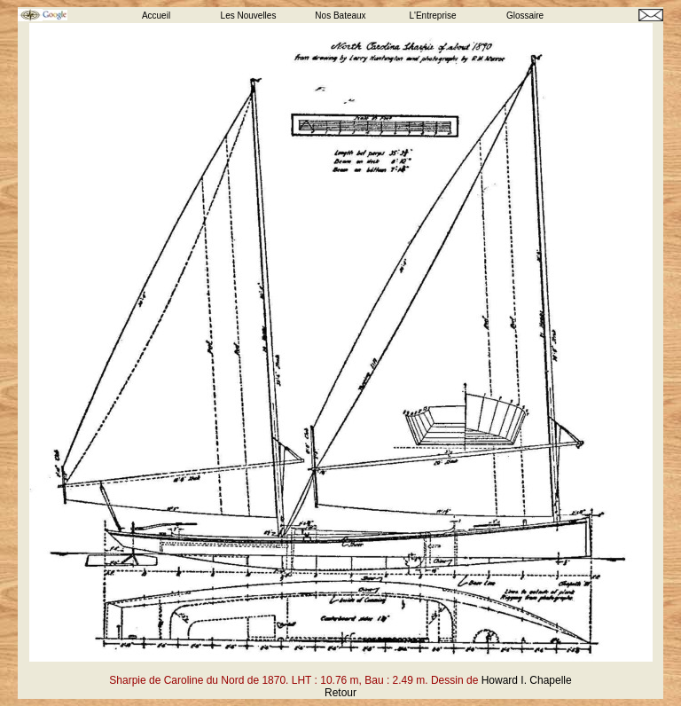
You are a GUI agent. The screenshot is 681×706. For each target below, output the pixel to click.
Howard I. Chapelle (526, 680)
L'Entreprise (432, 15)
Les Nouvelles (249, 15)
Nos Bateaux (340, 15)
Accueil (156, 15)
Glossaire (525, 15)
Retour (340, 692)
